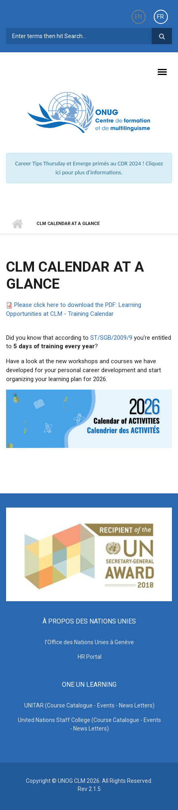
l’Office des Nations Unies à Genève (89, 642)
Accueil (17, 224)
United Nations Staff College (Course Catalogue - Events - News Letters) (89, 724)
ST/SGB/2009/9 (111, 337)
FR (160, 16)
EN (138, 16)
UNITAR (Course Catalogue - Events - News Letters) (89, 705)
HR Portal (90, 657)
